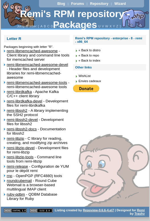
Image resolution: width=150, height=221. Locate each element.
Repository (99, 4)
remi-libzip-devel (21, 148)
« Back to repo (89, 55)
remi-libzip (15, 138)
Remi (141, 210)
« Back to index (90, 60)
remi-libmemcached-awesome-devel (37, 64)
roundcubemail (19, 181)
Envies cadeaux (90, 81)
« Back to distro (90, 50)
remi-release (17, 166)
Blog (61, 4)
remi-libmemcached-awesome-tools (37, 82)
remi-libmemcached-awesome (32, 51)
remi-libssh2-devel (22, 119)
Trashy (139, 213)
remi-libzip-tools (20, 157)
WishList (85, 76)
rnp (9, 176)
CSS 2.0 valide (41, 210)
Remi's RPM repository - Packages (75, 19)
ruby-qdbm (16, 194)
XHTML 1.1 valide (15, 210)
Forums (77, 4)
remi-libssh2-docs (22, 129)
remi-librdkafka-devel (24, 101)
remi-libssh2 (17, 110)
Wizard (120, 4)
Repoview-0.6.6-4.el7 (98, 210)
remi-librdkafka (19, 92)
